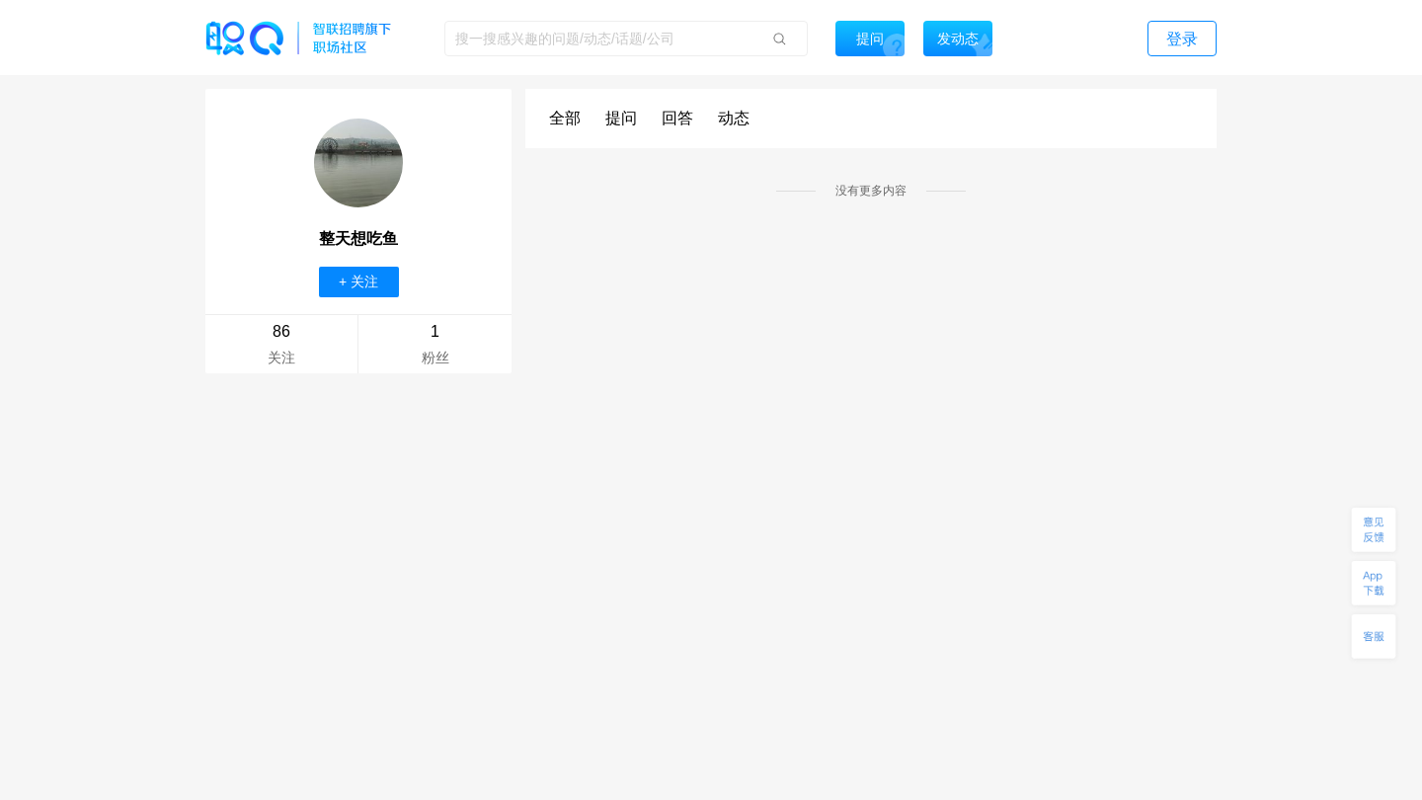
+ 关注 (358, 281)
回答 (677, 118)
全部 (565, 118)
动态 (734, 118)
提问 (621, 118)
